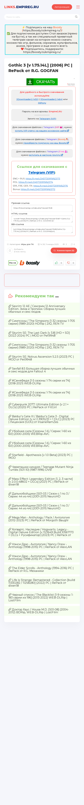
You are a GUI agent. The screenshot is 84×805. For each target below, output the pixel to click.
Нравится (58, 262)
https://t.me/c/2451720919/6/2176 (50, 185)
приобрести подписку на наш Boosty (46, 143)
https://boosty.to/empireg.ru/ (42, 30)
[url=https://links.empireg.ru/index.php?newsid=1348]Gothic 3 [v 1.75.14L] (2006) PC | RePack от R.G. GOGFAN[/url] (42, 229)
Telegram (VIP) (47, 118)
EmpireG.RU (21, 7)
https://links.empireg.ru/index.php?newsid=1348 (42, 208)
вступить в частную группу (46, 155)
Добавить (16, 250)
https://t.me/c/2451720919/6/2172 (38, 189)
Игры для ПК (27, 244)
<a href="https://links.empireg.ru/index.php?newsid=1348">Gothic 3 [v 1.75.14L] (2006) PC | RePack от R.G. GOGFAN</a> (42, 218)
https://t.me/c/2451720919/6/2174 (35, 182)
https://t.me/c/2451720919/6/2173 (43, 178)
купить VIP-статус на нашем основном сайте (42, 130)
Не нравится (70, 262)
